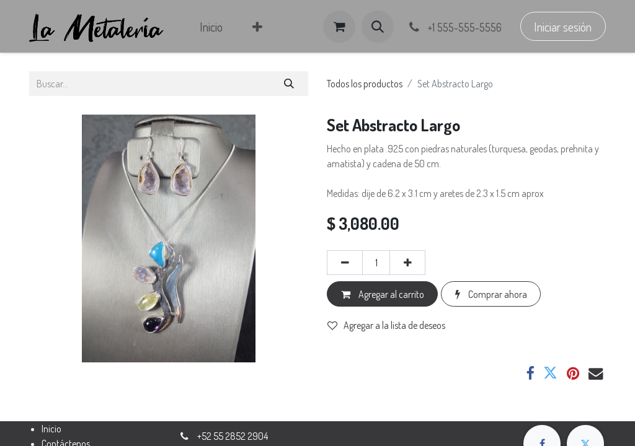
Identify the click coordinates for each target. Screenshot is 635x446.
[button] (378, 27)
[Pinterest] (573, 373)
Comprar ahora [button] (491, 294)
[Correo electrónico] (595, 373)
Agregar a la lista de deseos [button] (386, 325)
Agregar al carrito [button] (382, 294)
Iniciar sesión (563, 27)
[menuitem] (211, 26)
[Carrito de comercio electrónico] (339, 27)
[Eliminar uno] (345, 262)
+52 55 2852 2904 (232, 436)
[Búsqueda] (289, 83)
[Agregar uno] (407, 262)
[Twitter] (550, 373)
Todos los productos (364, 83)
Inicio (51, 428)
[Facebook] (530, 373)
